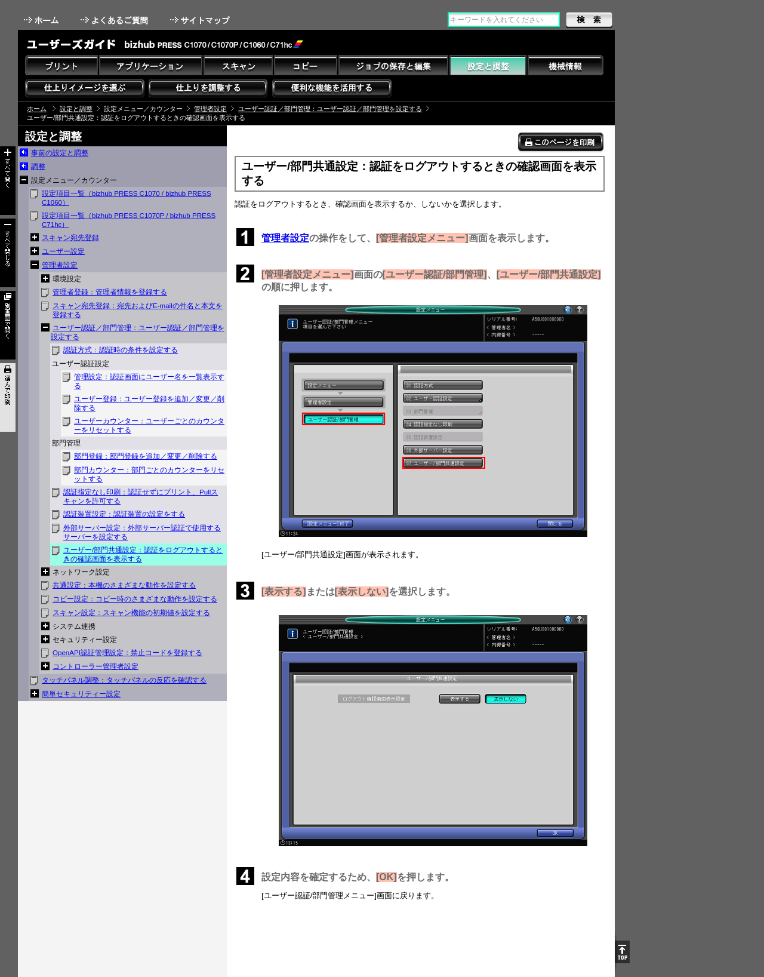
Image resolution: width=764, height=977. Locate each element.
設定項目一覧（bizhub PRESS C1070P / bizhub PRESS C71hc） (128, 220)
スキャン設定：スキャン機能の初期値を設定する (131, 612)
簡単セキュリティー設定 (81, 694)
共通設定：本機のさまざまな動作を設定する (124, 585)
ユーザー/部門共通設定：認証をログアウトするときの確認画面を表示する (143, 554)
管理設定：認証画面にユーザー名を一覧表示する (149, 381)
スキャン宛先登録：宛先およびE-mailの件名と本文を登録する (138, 310)
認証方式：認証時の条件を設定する (120, 350)
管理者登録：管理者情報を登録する (110, 292)
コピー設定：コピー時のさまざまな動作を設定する (135, 599)
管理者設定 (210, 108)
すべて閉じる (8, 253)
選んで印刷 (8, 397)
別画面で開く (8, 325)
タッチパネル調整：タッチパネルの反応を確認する (124, 680)
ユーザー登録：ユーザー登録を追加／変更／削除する (149, 403)
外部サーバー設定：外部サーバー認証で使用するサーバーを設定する (142, 532)
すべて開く (8, 180)
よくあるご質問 (115, 20)
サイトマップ (201, 20)
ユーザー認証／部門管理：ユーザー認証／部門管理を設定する (330, 108)
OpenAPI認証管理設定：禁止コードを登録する (127, 652)
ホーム (42, 20)
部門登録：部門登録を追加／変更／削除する (145, 456)
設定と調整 (76, 108)
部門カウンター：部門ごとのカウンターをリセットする (149, 474)
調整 (38, 166)
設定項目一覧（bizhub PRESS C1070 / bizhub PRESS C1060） (126, 198)
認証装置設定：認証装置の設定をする (124, 514)
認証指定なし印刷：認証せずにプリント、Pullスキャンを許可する (140, 497)
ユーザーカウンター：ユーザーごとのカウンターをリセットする (149, 425)
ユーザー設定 (63, 251)
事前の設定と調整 (59, 152)
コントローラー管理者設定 (95, 666)
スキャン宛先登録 (70, 237)
